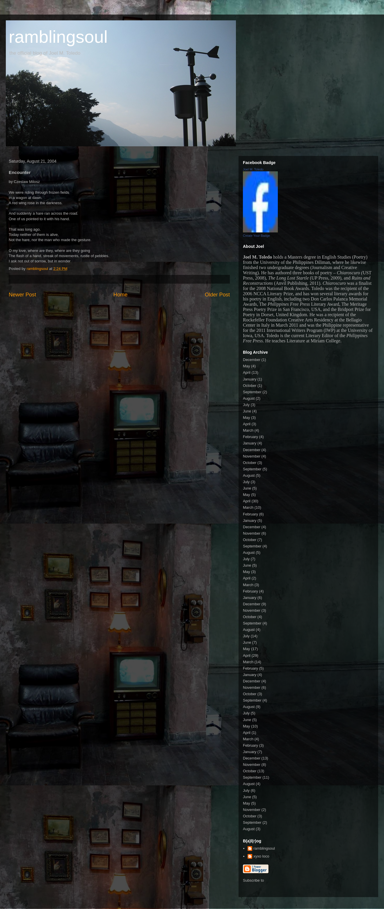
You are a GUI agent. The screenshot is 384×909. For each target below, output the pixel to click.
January (249, 379)
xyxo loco (261, 856)
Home (120, 295)
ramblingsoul (58, 37)
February (250, 437)
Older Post (217, 295)
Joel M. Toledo (253, 169)
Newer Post (22, 295)
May (246, 366)
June (247, 411)
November (251, 456)
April (246, 372)
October (249, 385)
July (246, 405)
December (251, 359)
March (248, 430)
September (252, 392)
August (249, 398)
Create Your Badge (256, 235)
